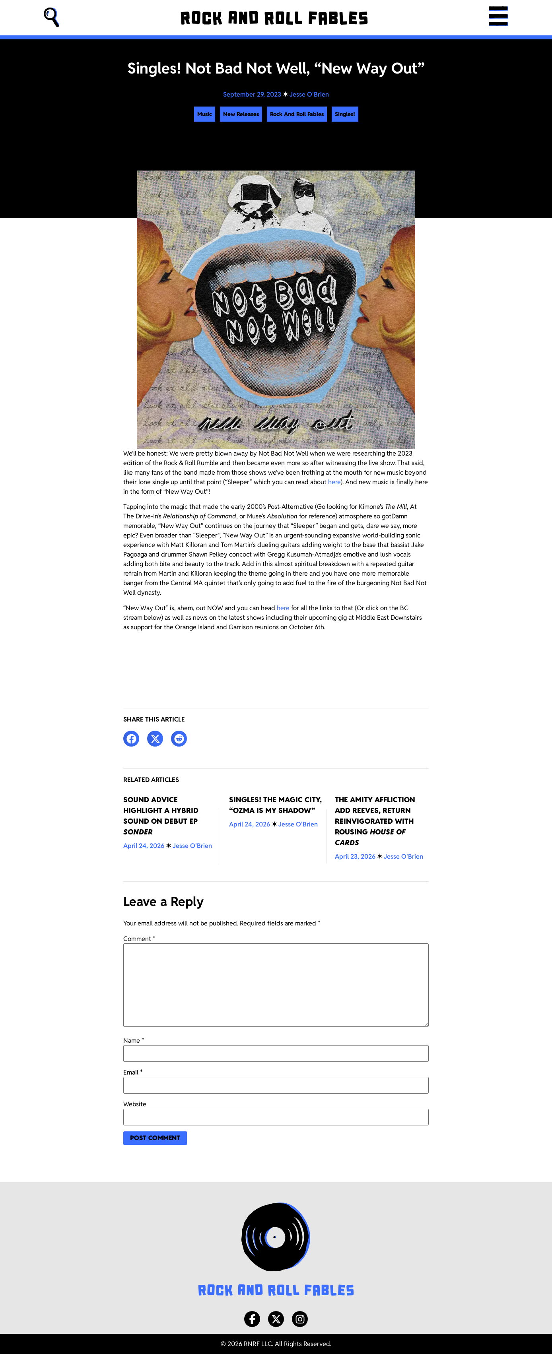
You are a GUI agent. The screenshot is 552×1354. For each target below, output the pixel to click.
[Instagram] (300, 1319)
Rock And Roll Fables (297, 114)
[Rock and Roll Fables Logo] (276, 1250)
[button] (52, 18)
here (334, 482)
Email (133, 1072)
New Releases (241, 114)
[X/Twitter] (276, 1319)
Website (134, 1104)
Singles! (345, 114)
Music (204, 114)
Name (133, 1041)
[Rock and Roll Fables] (273, 17)
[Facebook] (252, 1319)
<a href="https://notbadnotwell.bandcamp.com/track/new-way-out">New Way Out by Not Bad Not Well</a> (276, 661)
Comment (139, 939)
